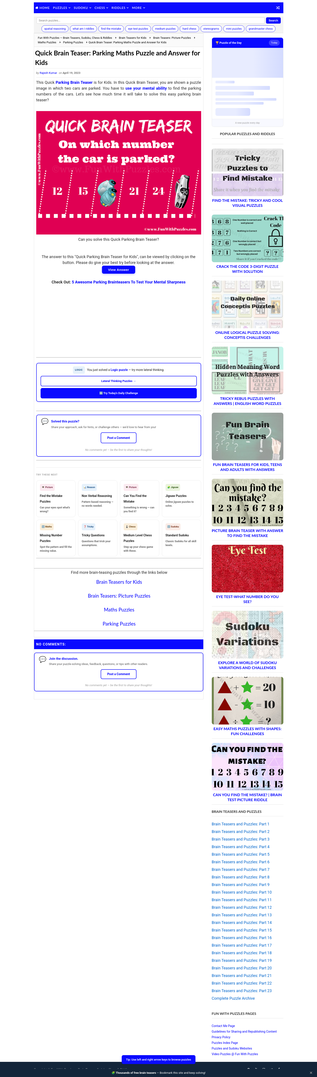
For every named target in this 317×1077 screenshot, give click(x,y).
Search (273, 20)
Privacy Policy (221, 1037)
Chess (100, 8)
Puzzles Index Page (225, 1043)
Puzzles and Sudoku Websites (232, 1048)
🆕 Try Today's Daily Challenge (118, 393)
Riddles (118, 8)
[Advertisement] (118, 317)
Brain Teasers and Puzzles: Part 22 (242, 983)
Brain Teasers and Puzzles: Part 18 (242, 953)
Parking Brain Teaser (74, 82)
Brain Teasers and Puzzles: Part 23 (242, 990)
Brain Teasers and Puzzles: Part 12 (242, 907)
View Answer (118, 270)
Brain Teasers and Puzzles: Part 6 (241, 862)
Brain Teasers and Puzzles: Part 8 (241, 877)
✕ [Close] (311, 1073)
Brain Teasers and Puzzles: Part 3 (241, 839)
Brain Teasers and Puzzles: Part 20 (242, 968)
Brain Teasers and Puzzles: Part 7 (241, 869)
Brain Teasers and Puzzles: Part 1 (241, 824)
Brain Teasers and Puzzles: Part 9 (241, 884)
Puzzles (60, 8)
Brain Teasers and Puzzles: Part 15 (242, 930)
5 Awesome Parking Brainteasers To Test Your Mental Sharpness (129, 282)
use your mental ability (146, 88)
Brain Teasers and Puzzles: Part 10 (242, 892)
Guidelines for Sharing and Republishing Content (244, 1031)
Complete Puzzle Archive (233, 998)
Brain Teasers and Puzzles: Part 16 (242, 937)
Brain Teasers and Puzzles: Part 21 (242, 975)
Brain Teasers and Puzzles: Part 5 (241, 854)
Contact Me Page (223, 1026)
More (137, 8)
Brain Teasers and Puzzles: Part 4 (241, 846)
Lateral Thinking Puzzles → (118, 381)
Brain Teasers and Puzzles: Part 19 (242, 960)
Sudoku (81, 8)
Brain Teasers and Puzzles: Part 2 (241, 831)
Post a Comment (118, 438)
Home (44, 8)
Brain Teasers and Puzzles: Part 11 (242, 900)
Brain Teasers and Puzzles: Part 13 (242, 915)
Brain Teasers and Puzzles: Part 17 (242, 945)
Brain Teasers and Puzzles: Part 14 (242, 922)
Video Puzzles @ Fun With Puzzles (235, 1054)
